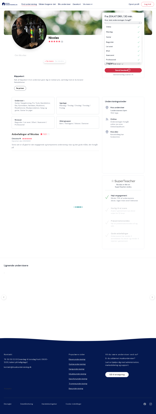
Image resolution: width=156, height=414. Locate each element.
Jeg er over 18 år (116, 64)
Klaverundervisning (77, 359)
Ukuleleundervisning (77, 374)
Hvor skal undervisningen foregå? (118, 20)
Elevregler (8, 404)
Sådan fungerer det (47, 4)
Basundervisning (76, 388)
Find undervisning (29, 4)
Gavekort (77, 4)
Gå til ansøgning (117, 374)
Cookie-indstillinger (73, 404)
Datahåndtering (26, 404)
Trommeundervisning (78, 383)
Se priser (20, 88)
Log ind (147, 4)
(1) (62, 41)
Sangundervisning (76, 369)
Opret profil (134, 4)
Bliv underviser (64, 4)
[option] (123, 27)
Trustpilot (8, 388)
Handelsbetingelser (49, 404)
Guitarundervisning (77, 364)
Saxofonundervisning (78, 379)
